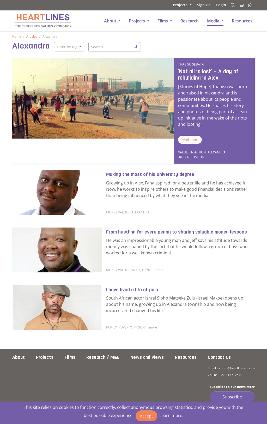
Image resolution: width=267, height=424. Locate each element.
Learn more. (171, 415)
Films (70, 357)
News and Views (147, 357)
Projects (44, 357)
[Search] (232, 5)
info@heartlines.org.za (238, 368)
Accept (146, 416)
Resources (186, 357)
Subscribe (232, 397)
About (18, 357)
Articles (31, 36)
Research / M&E (102, 357)
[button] (175, 5)
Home (16, 36)
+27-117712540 (230, 375)
